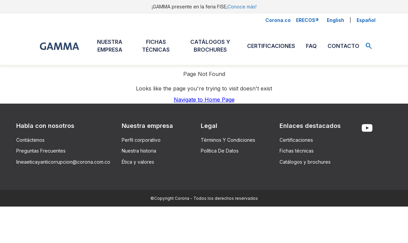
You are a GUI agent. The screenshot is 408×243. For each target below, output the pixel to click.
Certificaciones (296, 140)
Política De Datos (220, 151)
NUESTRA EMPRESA (109, 45)
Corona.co (278, 20)
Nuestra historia (139, 151)
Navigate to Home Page (204, 99)
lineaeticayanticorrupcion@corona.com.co (63, 162)
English (335, 20)
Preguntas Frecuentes (41, 151)
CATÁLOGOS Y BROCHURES (210, 45)
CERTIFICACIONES (271, 46)
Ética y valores (138, 162)
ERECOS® (307, 20)
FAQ (311, 46)
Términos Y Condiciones (228, 140)
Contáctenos (30, 140)
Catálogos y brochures (305, 162)
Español (366, 20)
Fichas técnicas (297, 151)
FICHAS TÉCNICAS (156, 45)
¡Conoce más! (241, 6)
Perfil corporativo (141, 140)
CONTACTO (343, 46)
